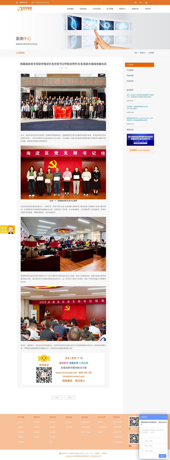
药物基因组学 (85, 422)
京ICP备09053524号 (96, 456)
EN (91, 453)
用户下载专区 (117, 442)
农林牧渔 (100, 432)
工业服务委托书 (118, 437)
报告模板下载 (117, 432)
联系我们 (20, 437)
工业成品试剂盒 (102, 427)
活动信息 (130, 81)
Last (57, 397)
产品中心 (68, 422)
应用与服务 (68, 427)
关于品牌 (52, 437)
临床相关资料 (117, 427)
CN (87, 453)
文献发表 (20, 427)
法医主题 (52, 427)
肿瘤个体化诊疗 (86, 432)
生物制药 (100, 422)
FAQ (50, 442)
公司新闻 (151, 53)
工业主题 (52, 432)
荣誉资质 (20, 432)
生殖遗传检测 (85, 427)
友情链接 (97, 453)
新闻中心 (143, 53)
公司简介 (20, 422)
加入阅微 (20, 442)
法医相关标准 (117, 422)
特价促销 (130, 75)
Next (69, 397)
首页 (135, 53)
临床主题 (52, 422)
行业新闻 (130, 70)
